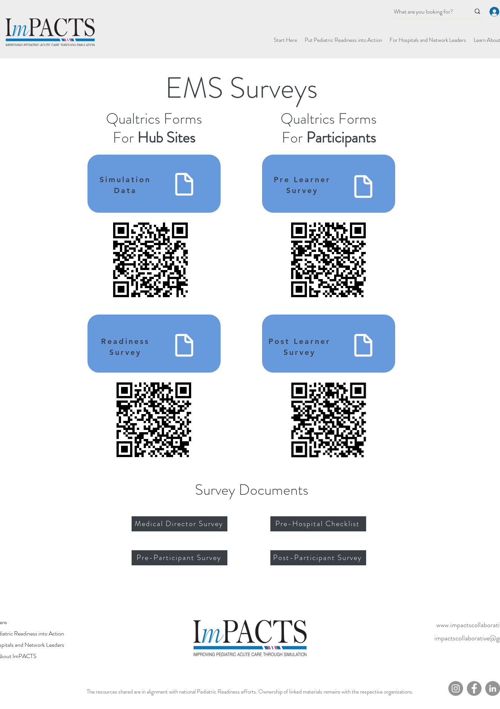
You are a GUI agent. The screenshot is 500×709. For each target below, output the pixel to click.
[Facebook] (474, 688)
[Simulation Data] (184, 182)
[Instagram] (455, 688)
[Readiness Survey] (184, 343)
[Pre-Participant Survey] (179, 557)
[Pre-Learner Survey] (363, 184)
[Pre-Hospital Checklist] (318, 523)
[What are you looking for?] (426, 12)
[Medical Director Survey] (179, 523)
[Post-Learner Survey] (363, 343)
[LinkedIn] (492, 688)
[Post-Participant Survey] (318, 557)
